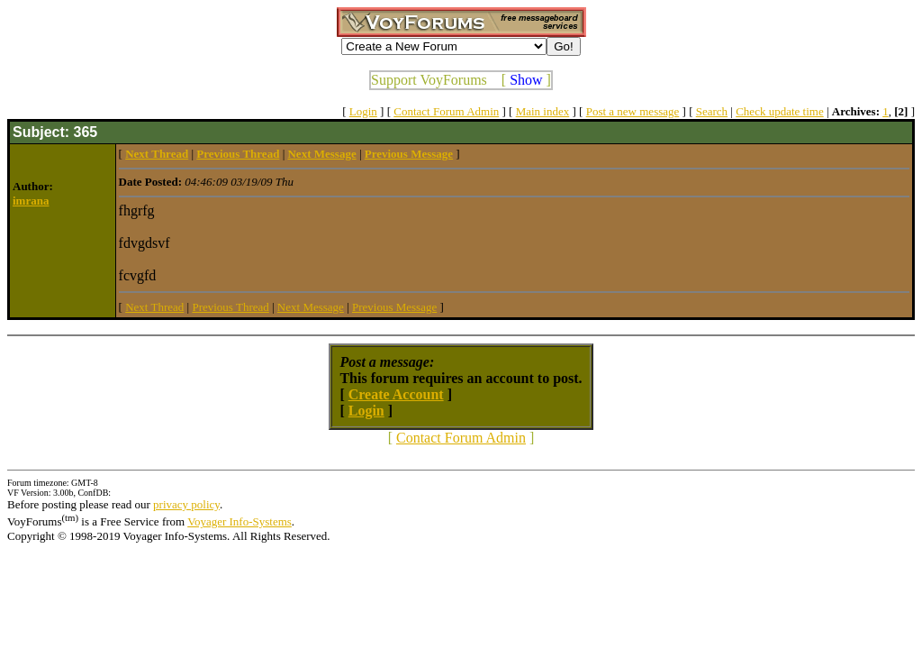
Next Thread (154, 307)
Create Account (396, 394)
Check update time (779, 111)
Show (526, 79)
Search (712, 111)
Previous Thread (230, 307)
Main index (543, 111)
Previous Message (394, 307)
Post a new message (633, 111)
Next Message (310, 307)
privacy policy (186, 504)
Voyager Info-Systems (239, 521)
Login (363, 111)
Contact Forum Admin (446, 111)
